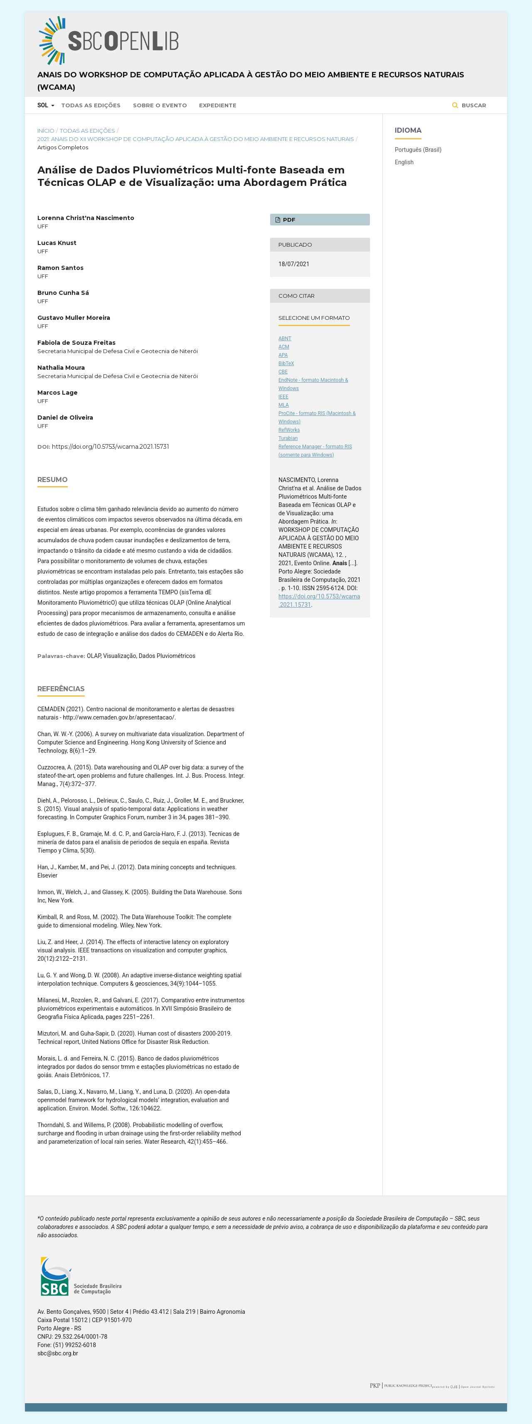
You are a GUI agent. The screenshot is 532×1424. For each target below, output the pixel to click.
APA (283, 355)
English (404, 162)
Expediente (217, 105)
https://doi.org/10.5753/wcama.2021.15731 (110, 446)
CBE (283, 372)
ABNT (284, 338)
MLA (283, 405)
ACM (283, 347)
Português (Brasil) (418, 149)
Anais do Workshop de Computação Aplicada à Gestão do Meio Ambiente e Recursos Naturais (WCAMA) (250, 81)
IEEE (283, 397)
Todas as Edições (91, 105)
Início (45, 130)
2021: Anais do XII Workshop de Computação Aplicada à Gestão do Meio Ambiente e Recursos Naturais (195, 139)
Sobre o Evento (160, 105)
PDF (288, 219)
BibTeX (286, 363)
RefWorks (289, 430)
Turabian (288, 438)
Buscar (473, 105)
